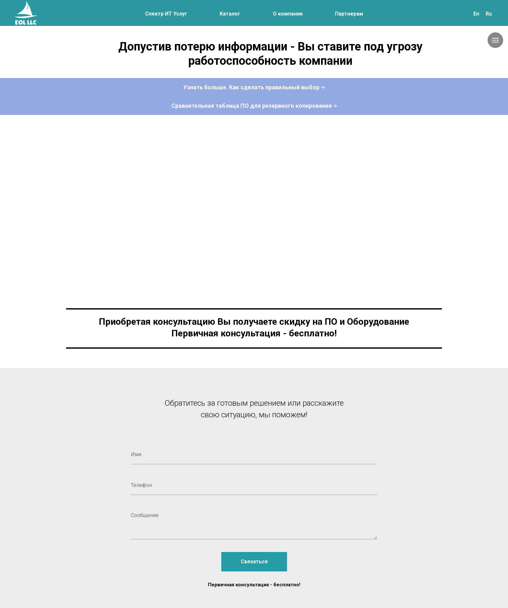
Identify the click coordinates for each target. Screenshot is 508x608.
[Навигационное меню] (495, 40)
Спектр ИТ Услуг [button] (166, 14)
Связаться (254, 561)
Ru (489, 14)
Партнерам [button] (349, 14)
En (476, 14)
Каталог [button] (230, 14)
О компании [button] (288, 14)
